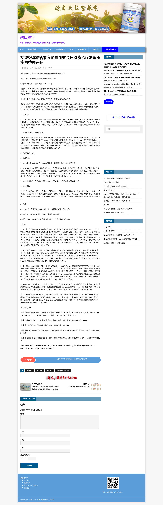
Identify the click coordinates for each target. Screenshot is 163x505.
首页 (21, 49)
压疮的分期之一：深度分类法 (114, 243)
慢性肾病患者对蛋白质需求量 (126, 91)
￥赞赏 (28, 360)
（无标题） (108, 227)
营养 (71, 49)
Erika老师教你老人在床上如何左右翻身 (134, 64)
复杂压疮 (39, 370)
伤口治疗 (46, 49)
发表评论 (109, 102)
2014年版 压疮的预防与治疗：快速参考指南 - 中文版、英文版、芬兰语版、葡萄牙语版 (122, 195)
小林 (105, 77)
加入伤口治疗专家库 (31, 485)
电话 (22, 447)
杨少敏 (26, 68)
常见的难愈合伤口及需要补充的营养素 (118, 208)
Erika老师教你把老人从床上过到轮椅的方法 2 (120, 239)
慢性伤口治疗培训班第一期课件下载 (117, 200)
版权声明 (27, 483)
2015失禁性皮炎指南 (111, 182)
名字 (22, 432)
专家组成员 (82, 49)
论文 (39, 68)
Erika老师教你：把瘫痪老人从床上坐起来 (119, 235)
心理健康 (59, 49)
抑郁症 (106, 204)
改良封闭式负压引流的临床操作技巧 (117, 178)
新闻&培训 (32, 49)
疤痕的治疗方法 (109, 190)
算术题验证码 (25, 455)
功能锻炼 (29, 370)
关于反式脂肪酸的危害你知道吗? (116, 186)
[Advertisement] (121, 151)
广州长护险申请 (110, 49)
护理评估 (49, 370)
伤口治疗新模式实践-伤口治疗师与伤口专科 (129, 70)
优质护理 (94, 49)
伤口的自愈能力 (109, 231)
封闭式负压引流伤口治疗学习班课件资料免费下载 (133, 84)
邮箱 (22, 440)
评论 (22, 413)
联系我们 (27, 488)
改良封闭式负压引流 (63, 370)
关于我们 (27, 480)
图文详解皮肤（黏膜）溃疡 (114, 212)
